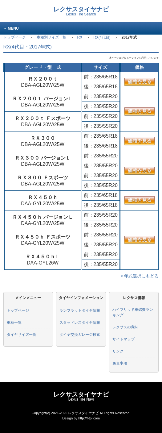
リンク (118, 351)
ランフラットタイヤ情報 (79, 310)
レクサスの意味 (125, 327)
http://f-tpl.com (89, 418)
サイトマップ (123, 339)
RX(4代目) (101, 37)
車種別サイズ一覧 (51, 37)
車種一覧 (14, 322)
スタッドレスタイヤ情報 (79, 322)
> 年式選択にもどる (139, 275)
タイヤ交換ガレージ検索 (79, 334)
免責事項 (119, 363)
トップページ (14, 37)
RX (80, 37)
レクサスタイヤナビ (81, 11)
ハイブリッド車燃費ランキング (132, 312)
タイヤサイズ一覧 (21, 334)
